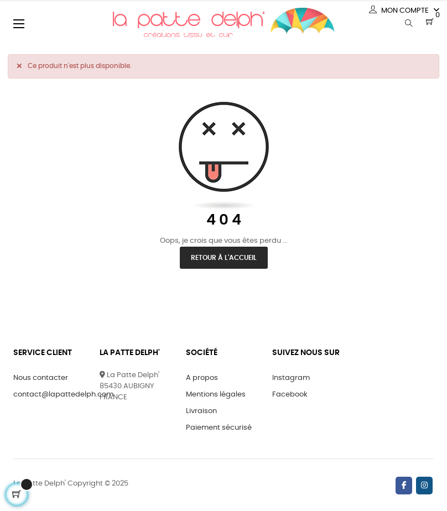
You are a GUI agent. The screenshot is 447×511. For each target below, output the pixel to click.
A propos (202, 378)
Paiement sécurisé (219, 427)
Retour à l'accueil (224, 257)
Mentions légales (216, 394)
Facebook (290, 394)
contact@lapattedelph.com (63, 394)
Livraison (201, 411)
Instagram (291, 378)
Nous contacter (40, 378)
